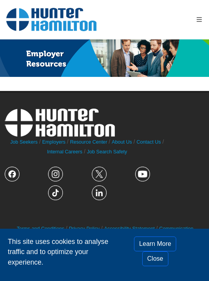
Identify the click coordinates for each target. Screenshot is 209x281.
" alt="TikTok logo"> (55, 192)
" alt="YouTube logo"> (142, 174)
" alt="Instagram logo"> (55, 174)
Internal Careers (64, 152)
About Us (122, 142)
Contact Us (148, 142)
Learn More (155, 243)
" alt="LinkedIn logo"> (99, 192)
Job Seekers (24, 142)
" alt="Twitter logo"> (99, 174)
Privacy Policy (84, 228)
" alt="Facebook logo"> (12, 174)
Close (155, 258)
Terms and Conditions (40, 228)
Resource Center (88, 142)
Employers (54, 142)
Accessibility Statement (129, 228)
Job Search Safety (107, 152)
